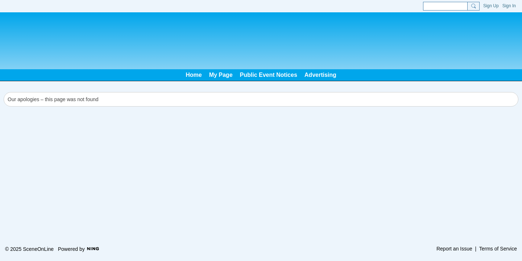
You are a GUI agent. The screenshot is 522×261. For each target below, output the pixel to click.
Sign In (509, 5)
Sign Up (491, 5)
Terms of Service (498, 249)
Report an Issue (454, 249)
